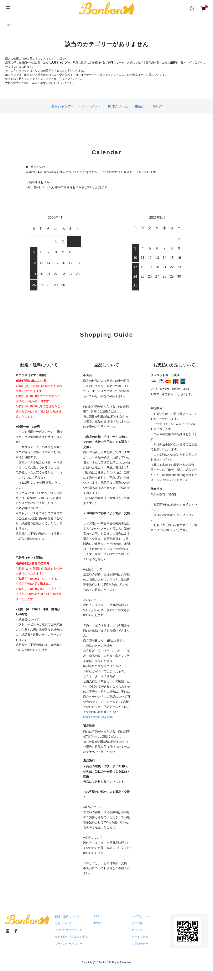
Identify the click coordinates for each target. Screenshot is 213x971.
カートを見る (140, 936)
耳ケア (157, 106)
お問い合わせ (140, 943)
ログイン (137, 930)
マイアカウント (141, 916)
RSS (96, 916)
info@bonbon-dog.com (98, 717)
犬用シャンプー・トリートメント (76, 106)
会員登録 (137, 923)
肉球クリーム (118, 106)
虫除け (140, 106)
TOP (8, 25)
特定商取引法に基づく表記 (71, 936)
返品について (63, 923)
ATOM (97, 923)
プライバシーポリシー (68, 943)
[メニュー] (8, 8)
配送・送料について (67, 916)
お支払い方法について (68, 930)
